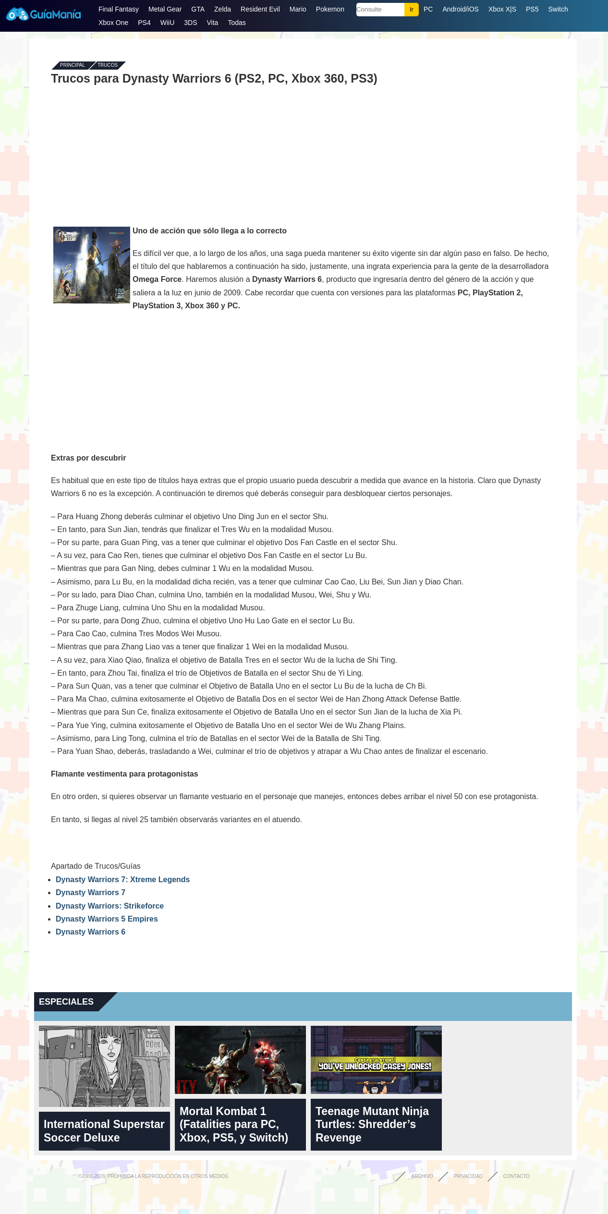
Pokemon (330, 9)
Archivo (422, 1176)
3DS (190, 22)
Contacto (516, 1176)
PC (428, 9)
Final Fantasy (118, 9)
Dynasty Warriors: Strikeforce (110, 906)
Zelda (222, 9)
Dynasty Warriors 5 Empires (107, 919)
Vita (213, 22)
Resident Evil (260, 9)
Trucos (107, 65)
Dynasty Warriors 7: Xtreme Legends (123, 879)
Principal (72, 65)
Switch (558, 9)
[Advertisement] (303, 155)
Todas (236, 22)
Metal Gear (165, 9)
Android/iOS (460, 9)
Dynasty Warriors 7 (90, 892)
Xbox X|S (502, 9)
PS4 (144, 22)
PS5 (532, 9)
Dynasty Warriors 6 (90, 932)
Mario (298, 9)
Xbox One (113, 22)
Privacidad (468, 1176)
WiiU (167, 22)
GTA (198, 9)
